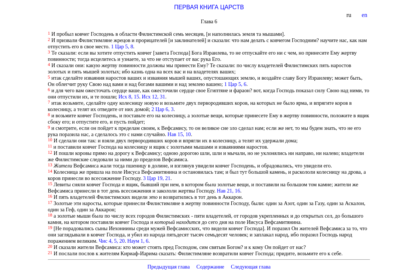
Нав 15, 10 (179, 134)
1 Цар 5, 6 (235, 84)
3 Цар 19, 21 (156, 178)
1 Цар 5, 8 (122, 46)
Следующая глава (250, 267)
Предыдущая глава (168, 267)
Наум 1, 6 (137, 241)
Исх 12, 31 (153, 97)
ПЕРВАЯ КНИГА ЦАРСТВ (209, 7)
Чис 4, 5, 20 (112, 241)
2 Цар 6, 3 (163, 109)
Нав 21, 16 (228, 191)
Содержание (210, 267)
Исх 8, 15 (128, 97)
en (365, 15)
